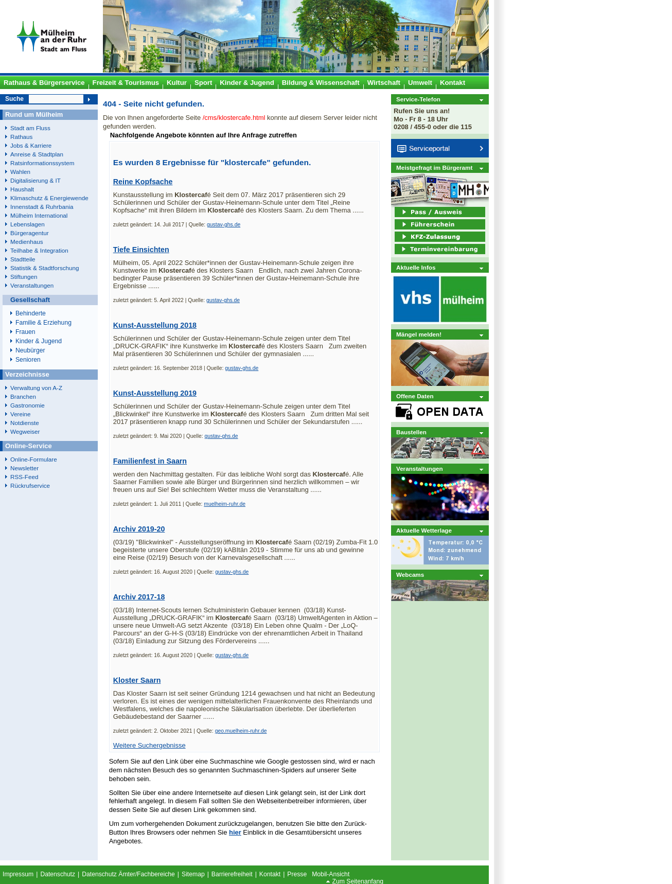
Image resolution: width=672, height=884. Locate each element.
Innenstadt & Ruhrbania (41, 206)
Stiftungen (24, 276)
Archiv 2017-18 (139, 597)
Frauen (25, 331)
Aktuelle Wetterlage (424, 530)
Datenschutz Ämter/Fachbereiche (128, 874)
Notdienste (24, 422)
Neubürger (30, 350)
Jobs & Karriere (30, 145)
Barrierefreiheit (232, 874)
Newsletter (24, 468)
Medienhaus (26, 241)
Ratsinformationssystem (42, 163)
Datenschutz (57, 874)
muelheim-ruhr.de (224, 504)
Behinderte (30, 313)
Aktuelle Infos (415, 267)
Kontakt (269, 874)
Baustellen (411, 432)
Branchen (23, 396)
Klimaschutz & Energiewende (49, 198)
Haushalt (22, 189)
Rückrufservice (30, 485)
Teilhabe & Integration (39, 250)
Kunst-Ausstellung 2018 (155, 325)
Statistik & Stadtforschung (44, 267)
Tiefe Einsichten (141, 249)
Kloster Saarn (137, 680)
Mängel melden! (418, 334)
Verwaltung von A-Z (36, 387)
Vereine (20, 414)
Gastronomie (27, 405)
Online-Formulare (33, 459)
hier (235, 832)
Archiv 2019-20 (139, 529)
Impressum (18, 874)
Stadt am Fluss (30, 128)
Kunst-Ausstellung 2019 (155, 393)
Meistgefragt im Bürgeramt (434, 167)
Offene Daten (415, 396)
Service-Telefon (418, 99)
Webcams (410, 574)
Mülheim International (38, 215)
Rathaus (21, 136)
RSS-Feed (24, 476)
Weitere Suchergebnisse (149, 745)
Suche (14, 98)
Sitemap (193, 874)
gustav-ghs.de (223, 224)
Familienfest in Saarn (150, 461)
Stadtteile (23, 259)
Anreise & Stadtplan (36, 154)
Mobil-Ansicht (330, 874)
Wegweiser (25, 431)
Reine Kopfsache (143, 182)
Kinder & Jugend (38, 341)
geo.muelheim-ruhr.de (241, 731)
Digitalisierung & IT (35, 180)
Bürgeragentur (29, 232)
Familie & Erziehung (43, 322)
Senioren (28, 359)
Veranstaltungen (419, 468)
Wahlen (20, 171)
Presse (297, 874)
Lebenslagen (27, 224)
